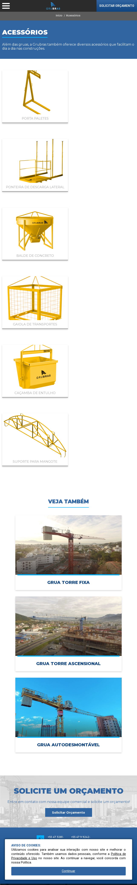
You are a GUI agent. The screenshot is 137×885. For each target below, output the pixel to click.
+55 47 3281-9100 (56, 633)
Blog (68, 790)
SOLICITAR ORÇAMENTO (116, 5)
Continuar (68, 871)
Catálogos (68, 770)
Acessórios (73, 15)
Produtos (68, 749)
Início (59, 15)
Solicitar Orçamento (68, 607)
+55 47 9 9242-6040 (80, 633)
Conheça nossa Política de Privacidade (28, 880)
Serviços (68, 780)
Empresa (68, 739)
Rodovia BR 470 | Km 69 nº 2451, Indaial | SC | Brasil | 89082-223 (68, 666)
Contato (68, 800)
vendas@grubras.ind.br (63, 649)
